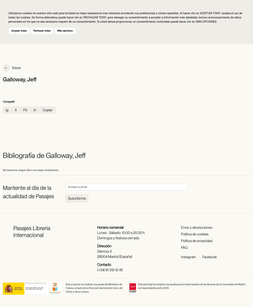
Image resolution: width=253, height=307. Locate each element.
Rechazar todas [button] (42, 30)
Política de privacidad (196, 241)
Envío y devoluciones (196, 227)
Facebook (209, 257)
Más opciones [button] (65, 30)
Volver (12, 68)
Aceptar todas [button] (19, 30)
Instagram (188, 257)
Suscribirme (77, 198)
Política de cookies (194, 234)
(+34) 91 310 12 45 (110, 270)
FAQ (184, 247)
